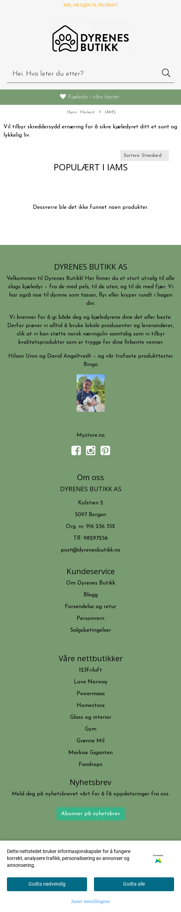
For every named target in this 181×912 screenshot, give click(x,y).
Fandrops (90, 764)
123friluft (90, 670)
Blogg (91, 595)
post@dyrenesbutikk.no (90, 550)
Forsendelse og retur (90, 607)
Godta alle (134, 884)
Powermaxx (91, 694)
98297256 (96, 538)
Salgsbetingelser (90, 630)
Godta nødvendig (47, 884)
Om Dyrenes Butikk (90, 583)
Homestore (91, 705)
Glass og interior (90, 717)
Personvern (90, 618)
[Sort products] (144, 155)
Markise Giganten (90, 753)
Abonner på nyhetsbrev (90, 814)
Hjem (72, 112)
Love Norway (90, 682)
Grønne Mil (90, 741)
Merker (87, 113)
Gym (90, 729)
